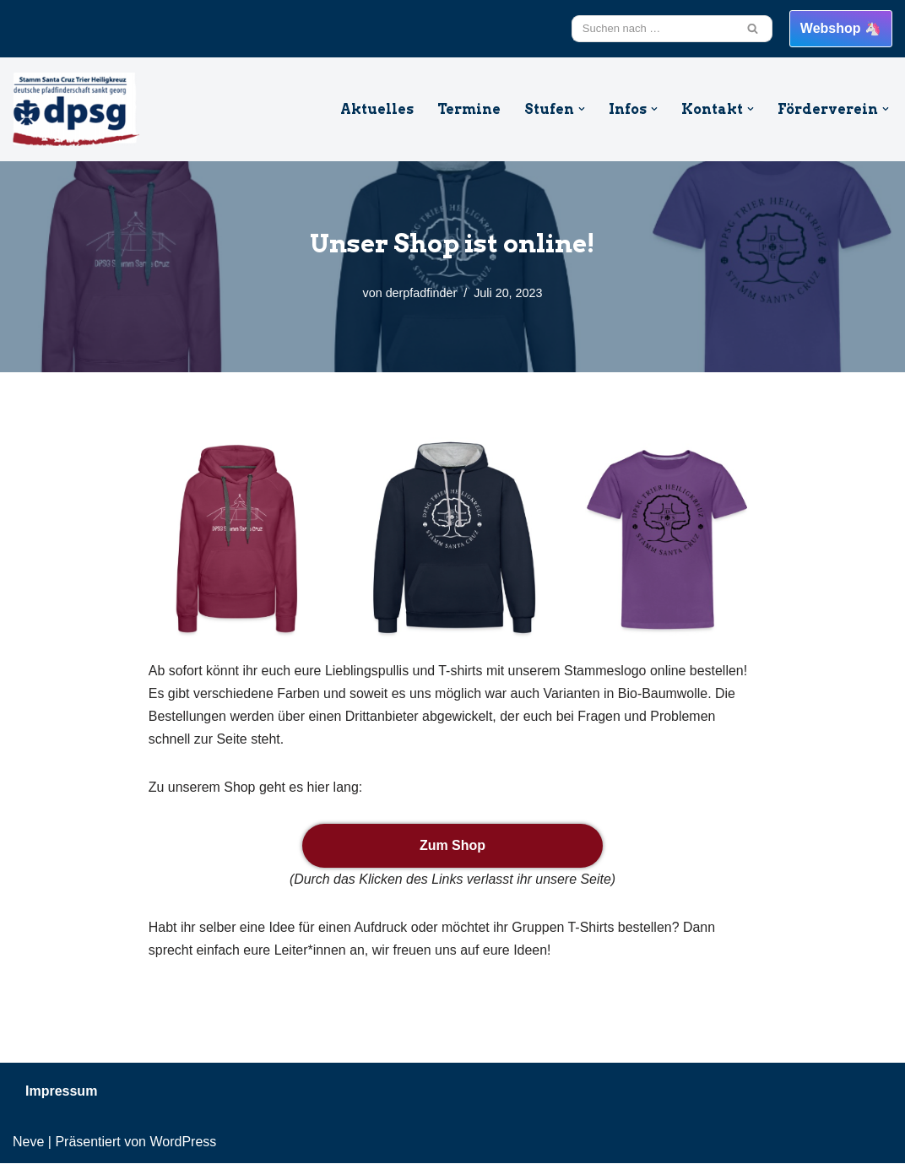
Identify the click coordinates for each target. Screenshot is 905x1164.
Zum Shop (452, 846)
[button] (581, 109)
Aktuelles (376, 109)
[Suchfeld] (653, 28)
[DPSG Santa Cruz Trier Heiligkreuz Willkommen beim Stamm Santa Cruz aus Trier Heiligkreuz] (76, 109)
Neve (28, 1142)
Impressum (61, 1092)
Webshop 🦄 (840, 28)
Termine (468, 109)
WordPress (182, 1142)
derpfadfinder (421, 293)
